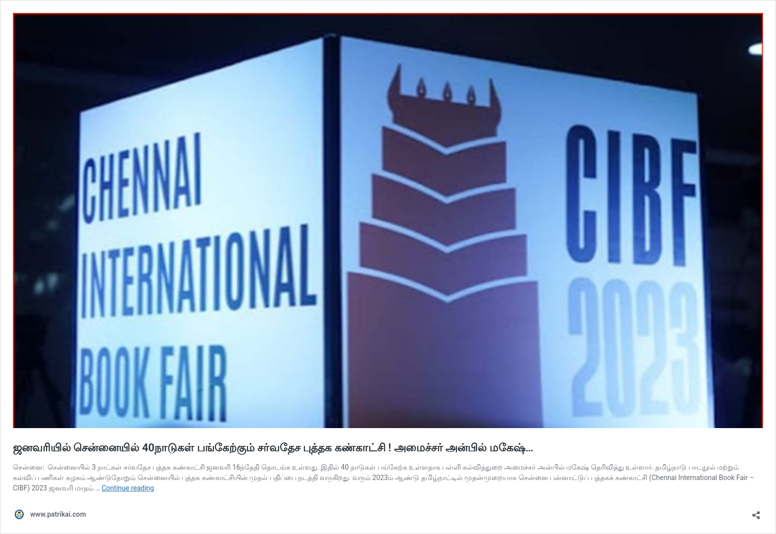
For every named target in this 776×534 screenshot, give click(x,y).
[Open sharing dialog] (756, 512)
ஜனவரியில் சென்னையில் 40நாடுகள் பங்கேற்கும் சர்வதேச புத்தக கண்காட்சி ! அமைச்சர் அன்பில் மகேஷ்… (273, 447)
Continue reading (127, 488)
